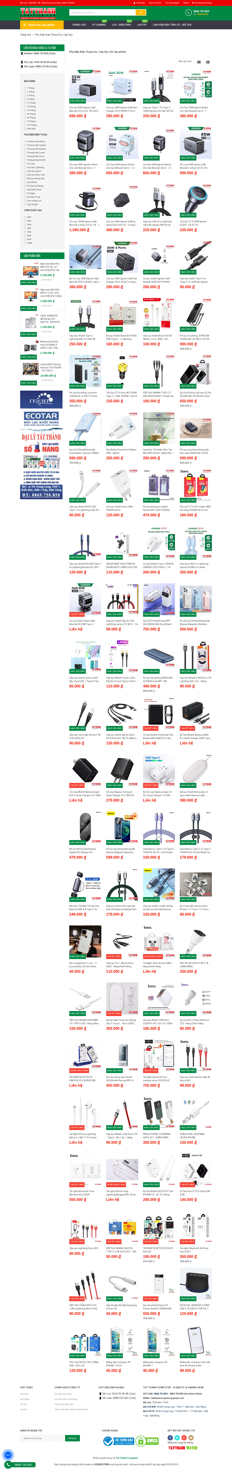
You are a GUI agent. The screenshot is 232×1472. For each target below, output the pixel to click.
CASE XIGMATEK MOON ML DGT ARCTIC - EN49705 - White (50, 319)
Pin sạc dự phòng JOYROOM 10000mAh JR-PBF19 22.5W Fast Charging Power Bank (194, 338)
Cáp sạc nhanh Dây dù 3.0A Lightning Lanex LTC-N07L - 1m (122, 624)
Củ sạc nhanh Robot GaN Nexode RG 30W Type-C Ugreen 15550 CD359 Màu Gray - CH (82, 624)
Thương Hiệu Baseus (35, 149)
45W (27, 232)
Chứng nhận (110, 1433)
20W (27, 217)
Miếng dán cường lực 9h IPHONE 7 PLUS (118, 1367)
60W (27, 235)
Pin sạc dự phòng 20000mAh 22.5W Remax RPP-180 (158, 681)
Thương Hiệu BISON (34, 160)
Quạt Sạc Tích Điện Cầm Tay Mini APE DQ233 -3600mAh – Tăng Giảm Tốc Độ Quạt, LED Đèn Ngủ (158, 452)
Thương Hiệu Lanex (34, 152)
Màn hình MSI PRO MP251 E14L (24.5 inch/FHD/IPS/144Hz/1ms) (51, 293)
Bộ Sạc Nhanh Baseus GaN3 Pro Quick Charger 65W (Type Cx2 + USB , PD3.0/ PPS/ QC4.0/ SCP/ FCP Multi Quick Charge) (195, 738)
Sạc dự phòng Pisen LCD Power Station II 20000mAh (157, 1309)
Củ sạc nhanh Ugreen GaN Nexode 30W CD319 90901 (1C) (156, 281)
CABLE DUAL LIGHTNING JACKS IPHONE (192, 1138)
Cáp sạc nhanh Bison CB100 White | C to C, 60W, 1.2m (157, 338)
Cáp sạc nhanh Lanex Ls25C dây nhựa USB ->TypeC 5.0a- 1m (84, 681)
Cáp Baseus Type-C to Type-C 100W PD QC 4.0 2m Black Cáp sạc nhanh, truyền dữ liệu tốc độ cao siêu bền (195, 852)
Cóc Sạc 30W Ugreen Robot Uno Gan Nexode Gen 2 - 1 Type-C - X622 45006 (194, 109)
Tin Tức (23, 1407)
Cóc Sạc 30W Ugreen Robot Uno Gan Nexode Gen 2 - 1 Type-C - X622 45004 (83, 166)
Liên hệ (23, 1412)
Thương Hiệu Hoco (34, 156)
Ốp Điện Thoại (32, 197)
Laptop (142, 23)
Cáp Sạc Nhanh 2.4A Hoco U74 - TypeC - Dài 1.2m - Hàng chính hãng (122, 1138)
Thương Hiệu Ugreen (35, 145)
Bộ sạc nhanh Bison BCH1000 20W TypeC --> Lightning (121, 338)
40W (27, 228)
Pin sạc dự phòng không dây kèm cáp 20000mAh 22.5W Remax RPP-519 (194, 452)
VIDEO (186, 3)
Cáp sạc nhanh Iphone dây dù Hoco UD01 (195, 1081)
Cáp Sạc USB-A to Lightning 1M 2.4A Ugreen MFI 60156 (157, 224)
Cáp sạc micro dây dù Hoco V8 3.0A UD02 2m (84, 738)
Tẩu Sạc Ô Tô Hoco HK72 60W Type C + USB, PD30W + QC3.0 (121, 395)
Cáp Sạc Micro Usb (34, 175)
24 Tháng (30, 110)
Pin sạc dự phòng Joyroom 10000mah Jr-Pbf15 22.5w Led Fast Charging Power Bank (85, 395)
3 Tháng (29, 95)
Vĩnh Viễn (30, 129)
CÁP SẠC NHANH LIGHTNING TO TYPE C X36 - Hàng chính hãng (84, 1024)
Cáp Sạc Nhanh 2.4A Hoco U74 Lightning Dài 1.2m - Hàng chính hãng (195, 681)
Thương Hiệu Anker (34, 141)
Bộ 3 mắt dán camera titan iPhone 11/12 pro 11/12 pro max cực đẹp (194, 909)
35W (27, 224)
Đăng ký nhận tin (31, 1433)
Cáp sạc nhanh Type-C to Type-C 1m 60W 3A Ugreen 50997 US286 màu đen (194, 281)
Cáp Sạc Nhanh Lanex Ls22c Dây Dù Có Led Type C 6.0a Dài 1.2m (121, 681)
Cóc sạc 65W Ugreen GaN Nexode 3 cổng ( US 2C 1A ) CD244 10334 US (194, 166)
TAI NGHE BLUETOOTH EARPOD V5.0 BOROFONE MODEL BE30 (82, 1081)
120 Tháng (30, 125)
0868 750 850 (201, 11)
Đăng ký (72, 1441)
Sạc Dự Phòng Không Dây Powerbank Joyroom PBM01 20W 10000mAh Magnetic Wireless (84, 452)
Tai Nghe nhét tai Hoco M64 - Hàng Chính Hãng (158, 967)
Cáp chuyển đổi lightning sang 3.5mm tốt (121, 1309)
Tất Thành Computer (127, 1460)
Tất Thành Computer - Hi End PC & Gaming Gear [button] (173, 1390)
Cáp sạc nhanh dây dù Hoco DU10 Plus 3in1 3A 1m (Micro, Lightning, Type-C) (121, 738)
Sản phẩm (24, 1402)
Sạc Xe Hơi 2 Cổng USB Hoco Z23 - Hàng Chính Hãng (194, 1024)
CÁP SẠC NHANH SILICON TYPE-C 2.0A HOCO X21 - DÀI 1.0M (121, 1252)
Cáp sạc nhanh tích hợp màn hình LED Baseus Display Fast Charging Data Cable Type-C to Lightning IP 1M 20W (122, 909)
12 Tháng (30, 103)
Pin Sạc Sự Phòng (33, 186)
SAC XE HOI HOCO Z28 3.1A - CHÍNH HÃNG (195, 967)
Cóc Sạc (29, 163)
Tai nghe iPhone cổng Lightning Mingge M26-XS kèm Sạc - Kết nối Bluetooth (122, 1195)
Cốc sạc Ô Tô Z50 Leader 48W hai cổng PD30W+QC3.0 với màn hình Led (195, 509)
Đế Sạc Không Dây (34, 178)
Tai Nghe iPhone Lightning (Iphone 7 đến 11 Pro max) (83, 1138)
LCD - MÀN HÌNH (122, 23)
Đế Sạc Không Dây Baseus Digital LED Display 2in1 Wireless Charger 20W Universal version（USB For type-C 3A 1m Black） (83, 852)
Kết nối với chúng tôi (181, 1433)
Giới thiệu (24, 1397)
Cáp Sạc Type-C (33, 171)
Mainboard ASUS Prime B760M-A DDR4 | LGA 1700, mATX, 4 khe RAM (49, 345)
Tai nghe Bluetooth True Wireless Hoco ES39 (81, 1195)
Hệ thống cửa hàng (202, 3)
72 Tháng (30, 121)
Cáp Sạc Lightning (34, 167)
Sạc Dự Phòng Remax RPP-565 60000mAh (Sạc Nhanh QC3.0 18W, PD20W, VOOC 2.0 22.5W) (158, 624)
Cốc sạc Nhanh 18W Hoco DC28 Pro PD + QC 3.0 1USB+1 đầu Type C (158, 1024)
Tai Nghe (29, 193)
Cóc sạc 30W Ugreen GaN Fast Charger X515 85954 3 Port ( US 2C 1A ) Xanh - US (121, 109)
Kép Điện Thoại (32, 189)
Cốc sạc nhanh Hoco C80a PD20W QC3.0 (119, 509)
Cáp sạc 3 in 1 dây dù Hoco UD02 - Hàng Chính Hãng (120, 967)
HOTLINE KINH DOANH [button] (111, 1390)
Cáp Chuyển (31, 204)
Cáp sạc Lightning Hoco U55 (83, 1250)
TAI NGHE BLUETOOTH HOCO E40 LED (158, 1252)
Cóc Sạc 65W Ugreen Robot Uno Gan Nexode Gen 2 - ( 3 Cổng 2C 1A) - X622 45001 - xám (157, 166)
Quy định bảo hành (63, 1397)
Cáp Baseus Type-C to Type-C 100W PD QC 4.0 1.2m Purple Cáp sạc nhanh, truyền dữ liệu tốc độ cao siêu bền (158, 852)
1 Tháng (29, 88)
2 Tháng (29, 91)
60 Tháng (30, 117)
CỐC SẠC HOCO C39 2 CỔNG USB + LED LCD (83, 1367)
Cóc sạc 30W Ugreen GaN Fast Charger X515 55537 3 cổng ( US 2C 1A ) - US (121, 281)
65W (27, 239)
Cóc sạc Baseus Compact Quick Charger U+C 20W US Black (120, 795)
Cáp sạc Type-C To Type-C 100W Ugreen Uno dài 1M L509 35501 (159, 109)
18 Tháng (30, 106)
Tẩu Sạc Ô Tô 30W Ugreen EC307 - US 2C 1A (193, 224)
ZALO (8, 1455)
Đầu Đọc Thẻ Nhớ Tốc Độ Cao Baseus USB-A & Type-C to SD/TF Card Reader (84, 909)
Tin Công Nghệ (172, 3)
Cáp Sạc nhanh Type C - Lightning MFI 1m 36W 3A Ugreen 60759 (82, 338)
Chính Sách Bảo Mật (64, 1407)
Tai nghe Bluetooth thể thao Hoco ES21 (194, 1252)
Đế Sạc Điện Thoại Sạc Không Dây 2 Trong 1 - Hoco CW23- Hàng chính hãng (121, 1024)
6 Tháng (29, 99)
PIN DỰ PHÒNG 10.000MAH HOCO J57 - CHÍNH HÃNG (157, 1138)
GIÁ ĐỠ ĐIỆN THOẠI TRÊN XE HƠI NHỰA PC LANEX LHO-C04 (121, 566)
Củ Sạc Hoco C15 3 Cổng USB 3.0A (195, 1195)
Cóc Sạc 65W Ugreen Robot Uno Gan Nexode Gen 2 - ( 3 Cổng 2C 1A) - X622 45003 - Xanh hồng (120, 166)
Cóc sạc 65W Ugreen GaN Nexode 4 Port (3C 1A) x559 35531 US (83, 109)
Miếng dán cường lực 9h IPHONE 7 (155, 1367)
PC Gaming (99, 23)
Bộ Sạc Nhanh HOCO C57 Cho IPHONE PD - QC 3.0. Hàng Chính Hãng (158, 1195)
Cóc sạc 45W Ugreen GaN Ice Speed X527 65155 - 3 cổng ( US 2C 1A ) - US (121, 224)
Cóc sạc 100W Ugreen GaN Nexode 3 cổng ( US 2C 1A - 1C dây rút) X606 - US (85, 224)
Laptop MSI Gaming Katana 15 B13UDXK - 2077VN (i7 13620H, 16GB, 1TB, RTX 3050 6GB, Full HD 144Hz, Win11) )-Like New (50, 367)
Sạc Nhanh (30, 182)
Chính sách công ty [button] (67, 1390)
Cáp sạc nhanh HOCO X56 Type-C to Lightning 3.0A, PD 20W (84, 509)
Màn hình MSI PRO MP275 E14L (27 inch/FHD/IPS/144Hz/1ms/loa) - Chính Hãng (51, 267)
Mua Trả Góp (155, 3)
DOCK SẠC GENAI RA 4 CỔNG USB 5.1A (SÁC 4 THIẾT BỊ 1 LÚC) (194, 1309)
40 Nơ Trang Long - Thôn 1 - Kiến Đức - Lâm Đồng (174, 1409)
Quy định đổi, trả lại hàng (66, 1402)
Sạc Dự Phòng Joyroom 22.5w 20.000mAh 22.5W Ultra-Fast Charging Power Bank (195, 395)
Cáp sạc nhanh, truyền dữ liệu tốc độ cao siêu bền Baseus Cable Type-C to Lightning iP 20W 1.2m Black (158, 909)
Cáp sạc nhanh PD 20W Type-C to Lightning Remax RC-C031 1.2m (85, 566)
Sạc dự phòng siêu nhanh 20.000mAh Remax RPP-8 (119, 1081)
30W (27, 221)
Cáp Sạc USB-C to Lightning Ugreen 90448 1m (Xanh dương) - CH (194, 566)
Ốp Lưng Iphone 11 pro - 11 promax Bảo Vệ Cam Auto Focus (83, 967)
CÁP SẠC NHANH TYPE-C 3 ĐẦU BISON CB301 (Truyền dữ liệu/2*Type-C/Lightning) (158, 395)
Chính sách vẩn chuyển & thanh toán (71, 1412)
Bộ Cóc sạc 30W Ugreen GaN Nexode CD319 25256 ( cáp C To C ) (84, 281)
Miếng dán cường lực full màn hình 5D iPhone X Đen (195, 1367)
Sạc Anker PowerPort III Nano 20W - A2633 (121, 452)
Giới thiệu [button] (26, 1390)
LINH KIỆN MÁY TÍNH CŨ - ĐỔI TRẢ (172, 24)
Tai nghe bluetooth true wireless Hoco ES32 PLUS (156, 1081)
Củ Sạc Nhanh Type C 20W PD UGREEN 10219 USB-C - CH (158, 566)
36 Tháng (30, 114)
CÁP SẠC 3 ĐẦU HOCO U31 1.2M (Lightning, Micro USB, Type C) (83, 1309)
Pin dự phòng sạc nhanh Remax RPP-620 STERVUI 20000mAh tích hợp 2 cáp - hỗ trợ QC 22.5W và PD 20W (158, 509)
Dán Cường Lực (32, 200)
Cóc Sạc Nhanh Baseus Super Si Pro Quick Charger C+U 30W (84, 795)
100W (28, 243)
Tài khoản (139, 3)
